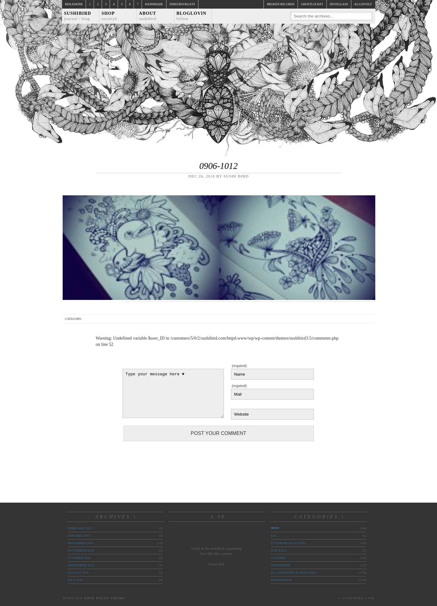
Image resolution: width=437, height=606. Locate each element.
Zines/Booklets (182, 4)
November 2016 (81, 550)
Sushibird (77, 16)
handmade (281, 565)
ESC (274, 535)
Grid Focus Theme (104, 598)
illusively (363, 4)
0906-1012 (218, 166)
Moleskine (74, 4)
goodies (278, 558)
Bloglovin (192, 16)
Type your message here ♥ (173, 393)
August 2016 (78, 572)
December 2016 (81, 543)
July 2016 (75, 580)
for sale (279, 550)
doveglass (339, 4)
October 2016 (79, 558)
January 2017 (79, 535)
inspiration (281, 580)
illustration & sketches (293, 572)
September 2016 (81, 565)
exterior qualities (288, 543)
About (148, 16)
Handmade (154, 4)
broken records (281, 4)
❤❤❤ (275, 528)
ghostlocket (312, 4)
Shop (109, 16)
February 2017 (80, 528)
